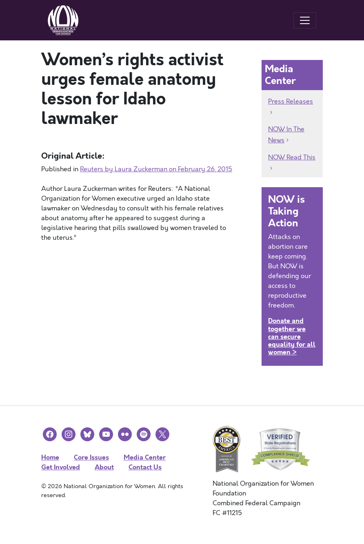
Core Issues (91, 457)
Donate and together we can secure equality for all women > (291, 336)
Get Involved (60, 467)
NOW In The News (286, 135)
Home (50, 457)
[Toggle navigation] (304, 20)
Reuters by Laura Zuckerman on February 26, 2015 (156, 169)
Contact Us (145, 467)
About (104, 467)
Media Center (145, 457)
